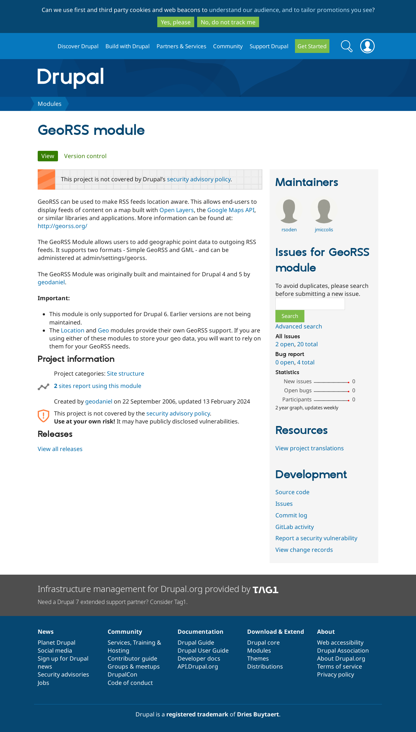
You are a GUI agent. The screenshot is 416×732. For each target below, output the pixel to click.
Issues (284, 504)
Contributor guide (132, 658)
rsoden (289, 229)
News (46, 632)
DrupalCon (122, 674)
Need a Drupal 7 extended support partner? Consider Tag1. (113, 602)
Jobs (43, 683)
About (326, 632)
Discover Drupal (78, 46)
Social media (55, 650)
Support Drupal (269, 46)
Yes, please (176, 22)
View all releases (60, 449)
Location (72, 330)
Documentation (201, 632)
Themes (258, 658)
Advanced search (298, 326)
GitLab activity (294, 527)
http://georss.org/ (62, 226)
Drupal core (263, 642)
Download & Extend (275, 632)
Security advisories (63, 674)
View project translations (309, 448)
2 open (284, 344)
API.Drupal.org (198, 666)
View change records (304, 550)
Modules (50, 104)
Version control (85, 156)
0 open (284, 362)
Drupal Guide (196, 642)
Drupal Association (343, 650)
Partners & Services (181, 46)
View (49, 156)
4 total (306, 362)
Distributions (265, 666)
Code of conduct (130, 683)
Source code (292, 492)
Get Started (312, 46)
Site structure (125, 373)
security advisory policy (198, 179)
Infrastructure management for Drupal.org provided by (158, 589)
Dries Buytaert (258, 714)
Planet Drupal (56, 642)
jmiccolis (324, 229)
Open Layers (176, 210)
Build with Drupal (127, 46)
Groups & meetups (134, 666)
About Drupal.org (341, 658)
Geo (103, 330)
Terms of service (339, 666)
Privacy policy (335, 674)
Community (228, 46)
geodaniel (51, 282)
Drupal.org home (44, 46)
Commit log (291, 515)
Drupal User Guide (203, 650)
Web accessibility (340, 642)
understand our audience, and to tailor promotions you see (290, 10)
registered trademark (197, 714)
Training (144, 642)
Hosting (118, 650)
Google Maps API (230, 210)
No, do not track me (228, 22)
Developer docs (199, 658)
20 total (307, 344)
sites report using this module (97, 386)
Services (119, 642)
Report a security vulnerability (316, 538)
